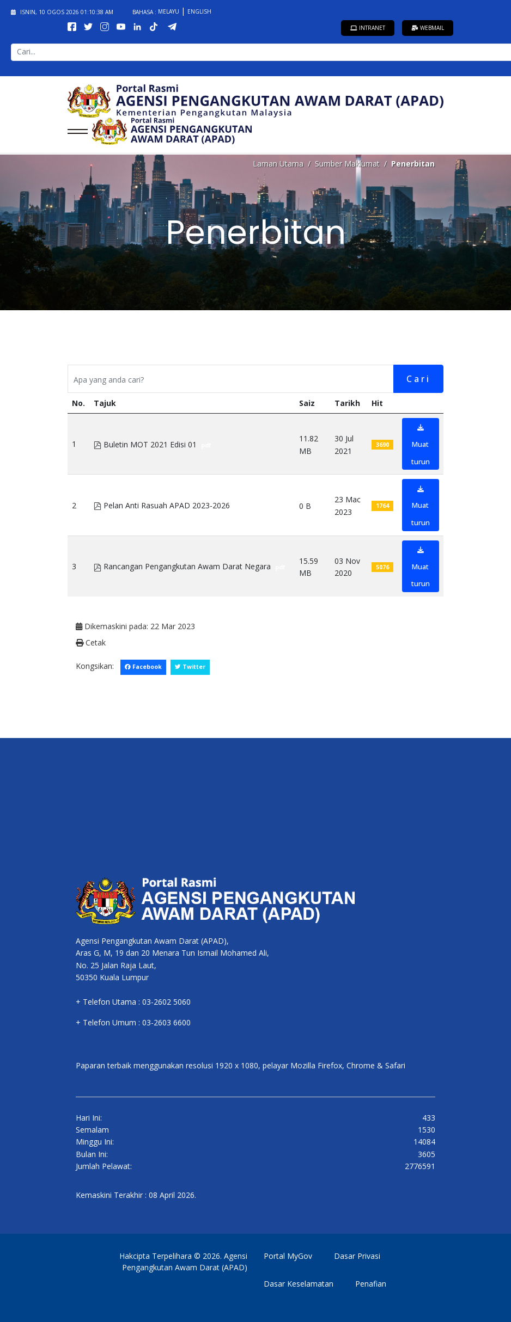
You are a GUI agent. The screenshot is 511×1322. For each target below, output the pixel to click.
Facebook (143, 667)
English (199, 11)
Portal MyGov (288, 1256)
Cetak (91, 642)
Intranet (367, 28)
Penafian (370, 1283)
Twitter (190, 667)
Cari (418, 379)
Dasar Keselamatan (298, 1283)
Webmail (427, 28)
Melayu (169, 11)
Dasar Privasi (357, 1256)
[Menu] (74, 131)
